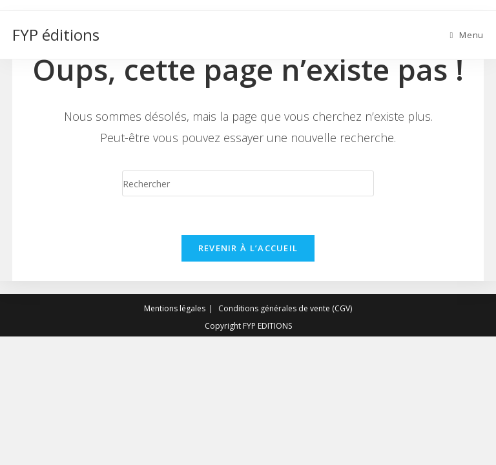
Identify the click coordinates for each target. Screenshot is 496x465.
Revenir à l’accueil (248, 248)
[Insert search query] (248, 183)
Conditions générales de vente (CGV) (285, 436)
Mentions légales (174, 436)
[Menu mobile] (466, 35)
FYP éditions (55, 34)
